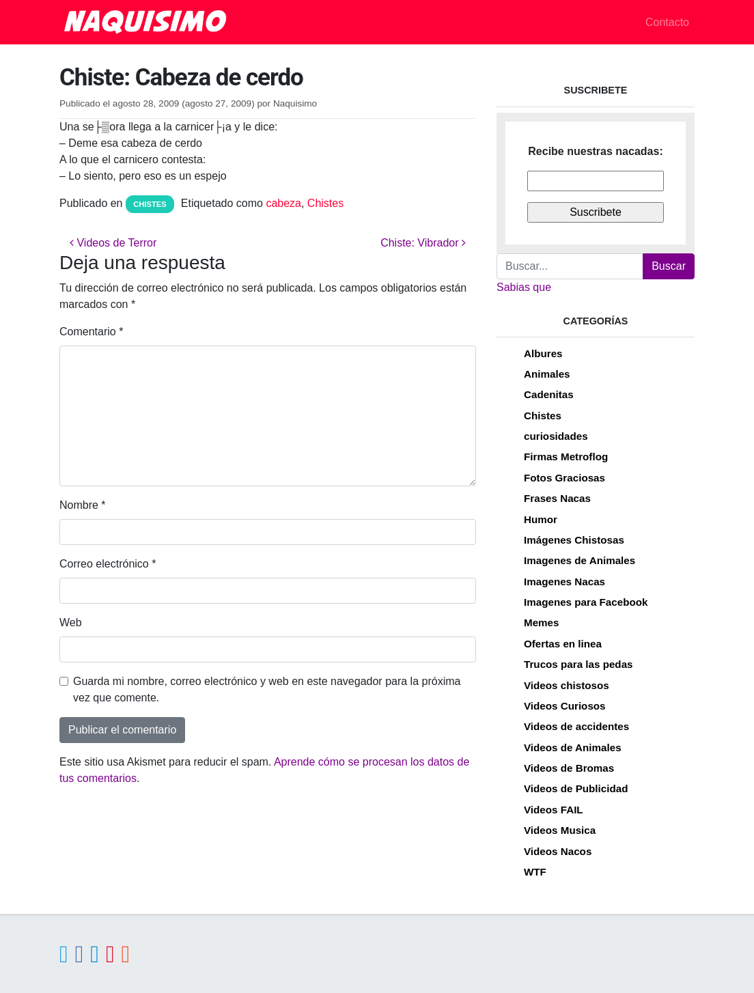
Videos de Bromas (569, 768)
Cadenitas (549, 394)
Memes (541, 622)
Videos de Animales (573, 747)
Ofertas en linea (563, 643)
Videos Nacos (557, 851)
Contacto (667, 22)
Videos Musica (560, 830)
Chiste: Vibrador (423, 243)
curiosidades (556, 436)
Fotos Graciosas (564, 478)
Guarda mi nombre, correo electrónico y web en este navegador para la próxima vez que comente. (266, 689)
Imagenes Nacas (564, 581)
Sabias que (524, 287)
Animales (547, 374)
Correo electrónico (107, 564)
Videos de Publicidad (576, 788)
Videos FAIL (553, 809)
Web (70, 622)
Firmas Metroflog (566, 456)
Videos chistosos (566, 685)
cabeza (283, 203)
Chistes (150, 204)
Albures (543, 353)
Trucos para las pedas (578, 664)
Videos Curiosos (565, 706)
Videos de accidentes (576, 726)
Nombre (82, 505)
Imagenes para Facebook (585, 602)
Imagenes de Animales (579, 560)
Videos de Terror (113, 243)
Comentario (91, 331)
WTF (535, 872)
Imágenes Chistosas (574, 540)
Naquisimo (295, 103)
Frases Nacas (557, 498)
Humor (540, 519)
